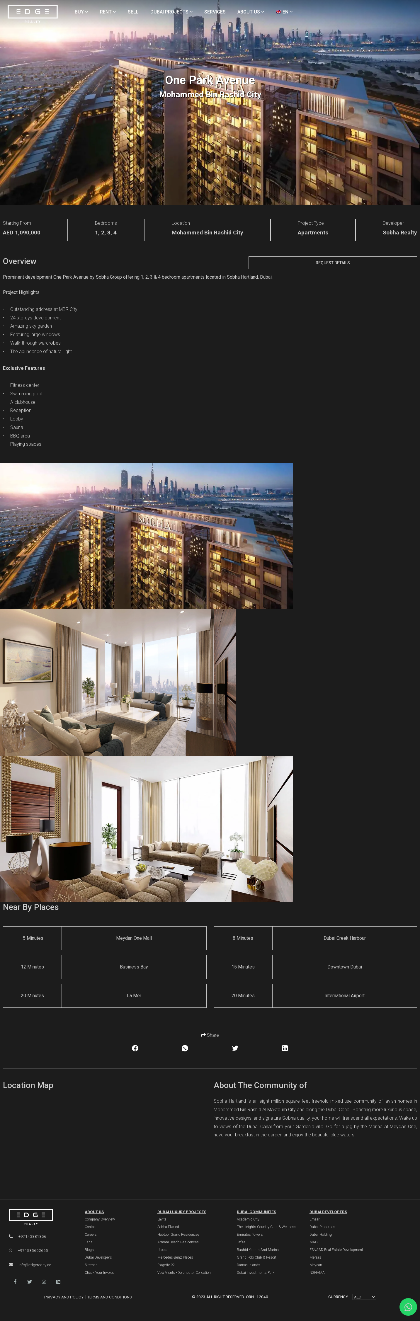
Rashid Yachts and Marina (258, 1250)
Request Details (333, 263)
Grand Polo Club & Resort (256, 1257)
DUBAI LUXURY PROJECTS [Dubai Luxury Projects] (181, 1211)
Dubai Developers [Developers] (98, 1257)
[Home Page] (33, 14)
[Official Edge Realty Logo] (40, 1217)
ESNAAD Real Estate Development (336, 1250)
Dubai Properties (322, 1227)
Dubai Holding (321, 1235)
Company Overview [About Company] (100, 1219)
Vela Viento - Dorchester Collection (184, 1273)
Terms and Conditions (109, 1297)
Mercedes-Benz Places (175, 1257)
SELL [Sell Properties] (133, 12)
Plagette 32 (166, 1265)
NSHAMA (317, 1273)
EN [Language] (284, 12)
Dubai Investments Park (255, 1273)
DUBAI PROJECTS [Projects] (171, 12)
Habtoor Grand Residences (178, 1235)
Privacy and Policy (64, 1297)
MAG (314, 1242)
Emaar (314, 1219)
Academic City (248, 1219)
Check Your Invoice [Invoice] (99, 1273)
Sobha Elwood (168, 1227)
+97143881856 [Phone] (27, 1236)
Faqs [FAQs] (89, 1242)
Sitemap (91, 1265)
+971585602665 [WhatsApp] (28, 1250)
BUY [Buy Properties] (81, 12)
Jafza (241, 1242)
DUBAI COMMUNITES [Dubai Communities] (256, 1211)
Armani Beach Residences (178, 1242)
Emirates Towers (250, 1235)
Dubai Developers (328, 1211)
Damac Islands (248, 1265)
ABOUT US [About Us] (250, 12)
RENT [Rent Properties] (108, 12)
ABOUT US (94, 1211)
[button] (15, 1281)
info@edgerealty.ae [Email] (30, 1264)
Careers (91, 1235)
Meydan (316, 1265)
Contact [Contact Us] (91, 1227)
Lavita (161, 1219)
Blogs (89, 1250)
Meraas (315, 1257)
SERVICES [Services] (215, 12)
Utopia (162, 1250)
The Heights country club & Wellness (266, 1227)
